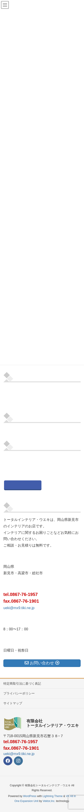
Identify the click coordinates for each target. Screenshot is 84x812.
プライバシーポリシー (19, 693)
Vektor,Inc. (49, 801)
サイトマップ (12, 703)
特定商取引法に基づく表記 (22, 683)
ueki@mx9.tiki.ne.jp (18, 608)
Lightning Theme (52, 796)
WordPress (29, 796)
